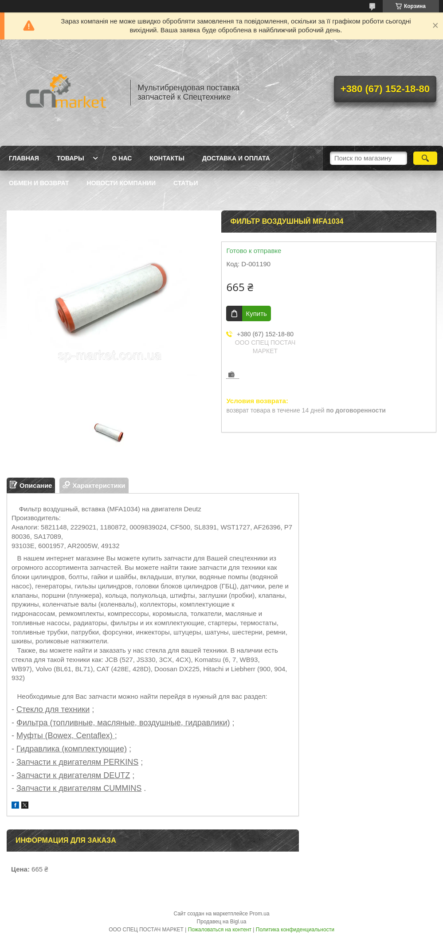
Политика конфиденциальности (295, 929)
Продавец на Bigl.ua (222, 922)
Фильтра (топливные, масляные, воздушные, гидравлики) (123, 722)
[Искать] (425, 158)
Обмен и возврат (39, 183)
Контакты (166, 158)
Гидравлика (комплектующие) (71, 748)
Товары (70, 158)
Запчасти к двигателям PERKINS (77, 762)
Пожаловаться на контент (219, 929)
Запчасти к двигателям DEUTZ (73, 775)
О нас (122, 158)
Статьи (185, 183)
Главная (24, 158)
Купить (256, 313)
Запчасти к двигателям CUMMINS (78, 788)
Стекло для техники (53, 709)
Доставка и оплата (236, 158)
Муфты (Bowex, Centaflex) (65, 735)
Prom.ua (259, 914)
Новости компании (121, 183)
